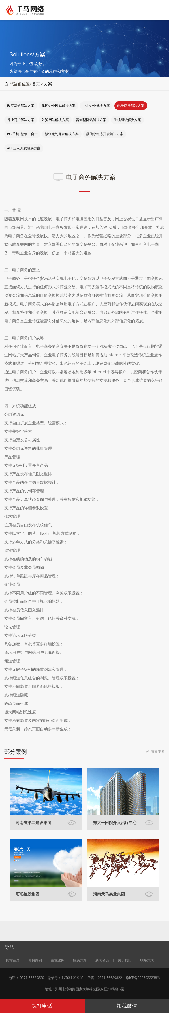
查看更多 (158, 751)
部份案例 (35, 960)
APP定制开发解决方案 (23, 148)
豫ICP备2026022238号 (143, 977)
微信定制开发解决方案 (62, 134)
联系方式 (147, 960)
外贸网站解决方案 (55, 119)
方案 (48, 83)
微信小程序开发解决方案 (104, 134)
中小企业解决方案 (96, 105)
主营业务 (57, 960)
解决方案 (80, 960)
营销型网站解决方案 (91, 119)
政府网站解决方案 (20, 105)
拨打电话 (42, 1005)
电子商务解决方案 (130, 105)
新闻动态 (102, 960)
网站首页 (13, 960)
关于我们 (124, 960)
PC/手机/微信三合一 (22, 134)
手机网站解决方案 (127, 119)
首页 (36, 83)
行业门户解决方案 (20, 119)
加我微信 (127, 1005)
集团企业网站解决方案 (59, 105)
